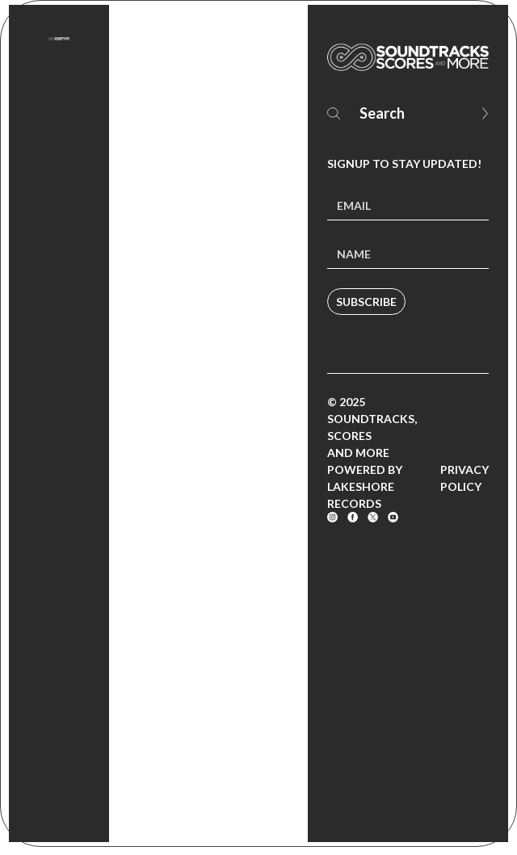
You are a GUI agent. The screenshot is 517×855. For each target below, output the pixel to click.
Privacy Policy (464, 478)
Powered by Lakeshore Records (364, 486)
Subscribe (366, 301)
